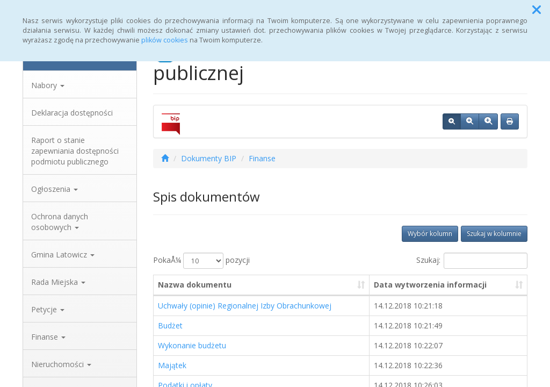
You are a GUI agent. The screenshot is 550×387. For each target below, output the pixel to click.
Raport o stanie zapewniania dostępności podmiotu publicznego (75, 151)
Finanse (48, 337)
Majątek (172, 365)
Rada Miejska (58, 282)
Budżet (170, 325)
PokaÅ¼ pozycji (201, 261)
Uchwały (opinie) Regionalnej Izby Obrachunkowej (244, 305)
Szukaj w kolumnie (494, 233)
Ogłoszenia (54, 189)
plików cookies (164, 40)
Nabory (47, 85)
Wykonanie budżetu (192, 345)
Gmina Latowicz (63, 254)
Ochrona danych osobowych (59, 221)
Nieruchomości (61, 364)
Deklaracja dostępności (72, 113)
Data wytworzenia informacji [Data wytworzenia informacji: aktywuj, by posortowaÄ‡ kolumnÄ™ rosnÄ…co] (430, 285)
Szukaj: (471, 261)
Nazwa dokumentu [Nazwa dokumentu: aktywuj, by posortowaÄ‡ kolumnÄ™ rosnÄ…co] (194, 285)
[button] (536, 10)
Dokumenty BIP (208, 158)
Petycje (47, 309)
